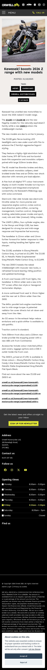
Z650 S (23, 126)
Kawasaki (28, 88)
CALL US (38, 12)
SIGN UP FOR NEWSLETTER (23, 423)
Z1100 (9, 120)
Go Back (23, 100)
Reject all (23, 662)
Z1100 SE (20, 120)
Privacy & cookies (20, 587)
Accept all (23, 656)
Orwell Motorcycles (23, 94)
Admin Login (6, 587)
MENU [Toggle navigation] (9, 12)
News (15, 88)
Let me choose (34, 649)
